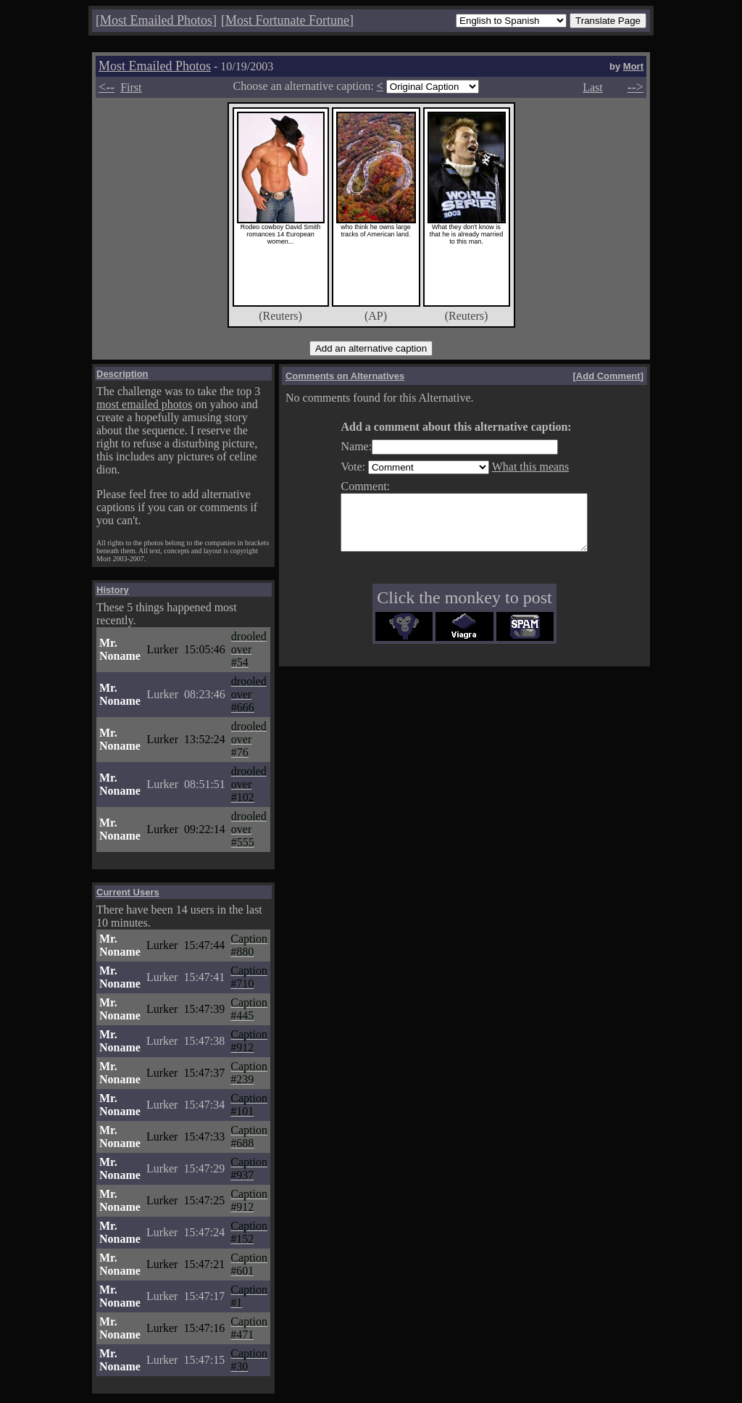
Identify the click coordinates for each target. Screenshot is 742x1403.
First (130, 87)
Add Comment (608, 376)
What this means (516, 466)
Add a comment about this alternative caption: (441, 427)
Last (593, 87)
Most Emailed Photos (156, 20)
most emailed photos (144, 404)
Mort (633, 66)
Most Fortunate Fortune (287, 20)
